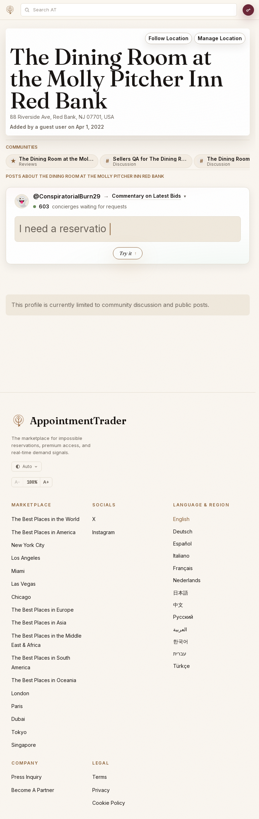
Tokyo (19, 732)
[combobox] (132, 10)
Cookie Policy (108, 803)
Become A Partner (32, 790)
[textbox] (127, 229)
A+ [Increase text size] (46, 482)
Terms (99, 777)
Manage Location (220, 38)
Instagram (103, 532)
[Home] (10, 10)
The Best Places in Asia (38, 622)
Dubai (18, 719)
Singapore (23, 745)
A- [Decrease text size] (17, 482)
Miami (18, 571)
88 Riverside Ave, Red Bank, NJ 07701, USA (62, 117)
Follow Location (168, 38)
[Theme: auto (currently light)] (26, 467)
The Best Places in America (43, 532)
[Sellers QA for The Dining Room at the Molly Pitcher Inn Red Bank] (146, 161)
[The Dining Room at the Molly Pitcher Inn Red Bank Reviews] (52, 161)
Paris (17, 706)
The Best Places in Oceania (43, 680)
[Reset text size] (31, 482)
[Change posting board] (149, 196)
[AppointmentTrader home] (68, 421)
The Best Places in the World (45, 519)
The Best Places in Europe (42, 610)
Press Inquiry (26, 777)
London (20, 693)
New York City (28, 545)
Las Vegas (23, 584)
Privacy (101, 790)
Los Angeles (25, 558)
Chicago (21, 597)
